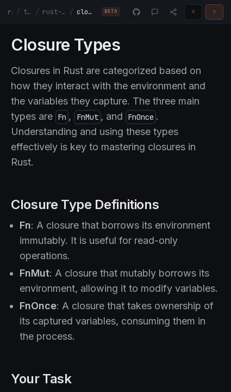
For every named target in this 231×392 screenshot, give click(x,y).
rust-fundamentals (54, 12)
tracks (27, 12)
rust (10, 12)
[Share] (173, 12)
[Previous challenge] (193, 12)
